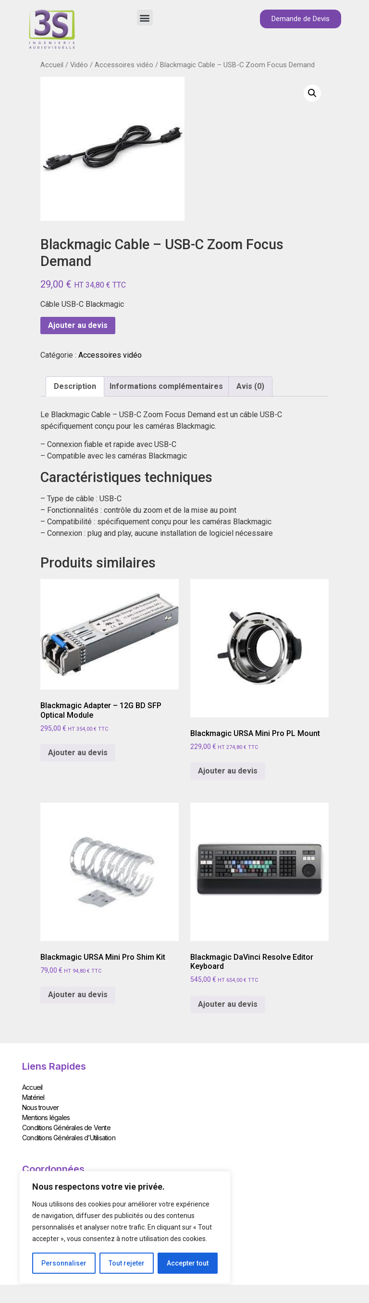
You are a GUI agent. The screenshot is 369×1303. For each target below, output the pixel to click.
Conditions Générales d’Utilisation (68, 1137)
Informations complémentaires (166, 386)
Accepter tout (188, 1263)
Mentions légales (46, 1117)
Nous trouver (40, 1107)
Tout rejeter (127, 1263)
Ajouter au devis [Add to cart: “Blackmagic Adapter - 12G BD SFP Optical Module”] (78, 752)
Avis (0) (250, 386)
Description (75, 386)
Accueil (51, 64)
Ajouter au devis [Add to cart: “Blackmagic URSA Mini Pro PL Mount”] (228, 770)
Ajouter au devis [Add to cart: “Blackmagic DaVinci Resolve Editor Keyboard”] (228, 1004)
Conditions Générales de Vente (66, 1127)
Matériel (33, 1097)
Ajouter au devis (78, 325)
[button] (145, 17)
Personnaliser (63, 1263)
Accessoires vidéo (124, 64)
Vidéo (79, 64)
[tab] (75, 386)
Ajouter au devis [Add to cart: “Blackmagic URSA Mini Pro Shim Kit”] (78, 994)
